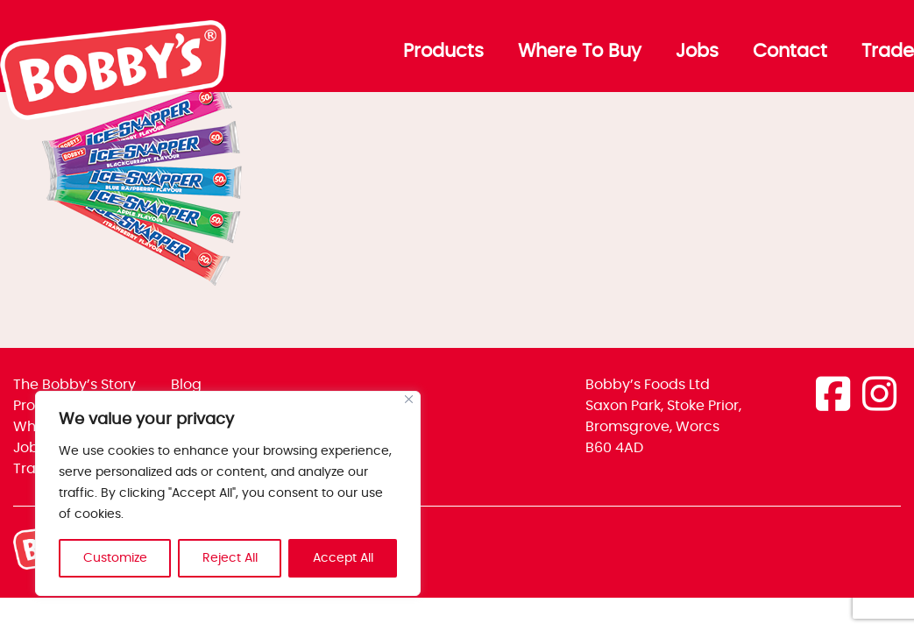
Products (443, 51)
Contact (790, 51)
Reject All (230, 558)
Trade (887, 51)
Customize (115, 558)
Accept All (343, 558)
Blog (186, 385)
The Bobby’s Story (74, 385)
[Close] (409, 399)
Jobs (697, 51)
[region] (228, 493)
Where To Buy (579, 51)
